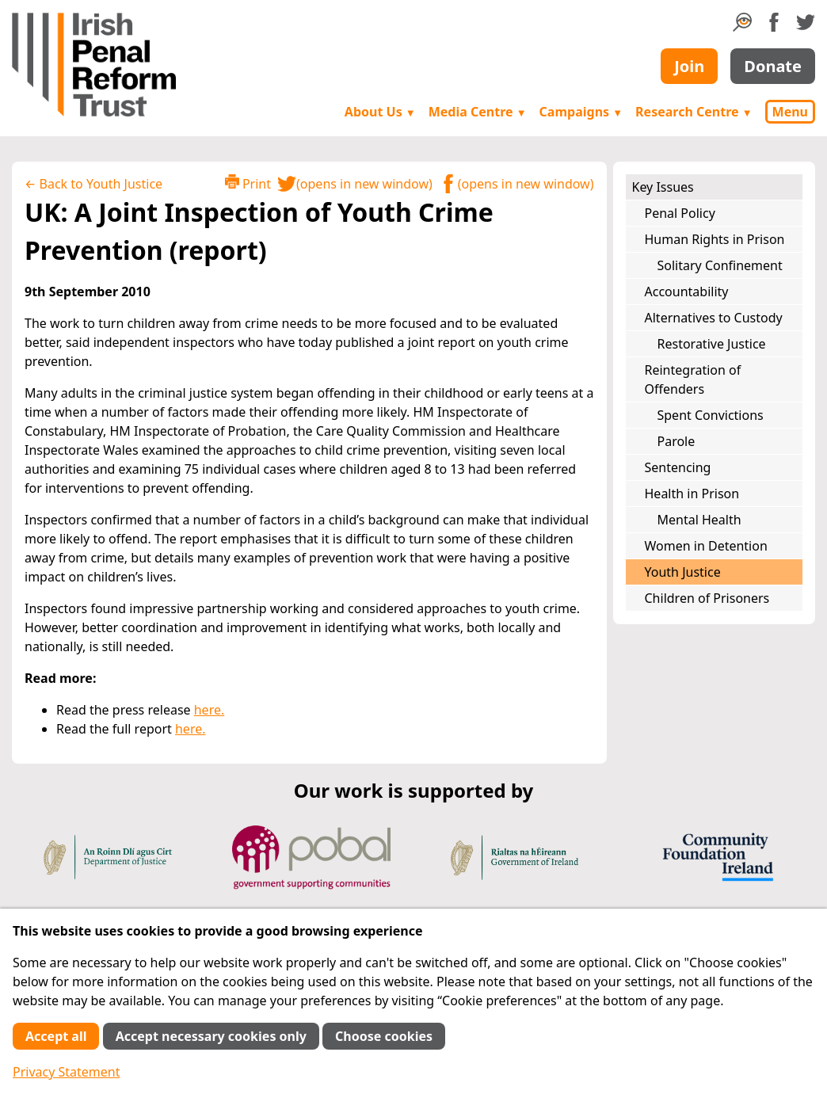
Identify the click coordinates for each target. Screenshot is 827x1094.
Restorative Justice (711, 344)
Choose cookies (384, 1036)
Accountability (687, 291)
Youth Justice (683, 572)
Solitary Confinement (720, 265)
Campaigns (581, 111)
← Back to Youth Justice (93, 183)
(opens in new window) (355, 183)
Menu (790, 111)
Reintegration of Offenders (693, 379)
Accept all (55, 1036)
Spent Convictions (710, 415)
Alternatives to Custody (714, 317)
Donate (773, 66)
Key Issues (663, 187)
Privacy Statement (66, 1072)
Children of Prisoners (707, 598)
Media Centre (478, 111)
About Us (380, 111)
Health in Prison (692, 493)
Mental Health (699, 519)
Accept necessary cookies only (211, 1036)
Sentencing (678, 467)
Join (689, 66)
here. (209, 710)
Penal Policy (680, 213)
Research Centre (693, 111)
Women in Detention (706, 546)
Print (248, 183)
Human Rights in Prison (715, 239)
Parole (676, 441)
